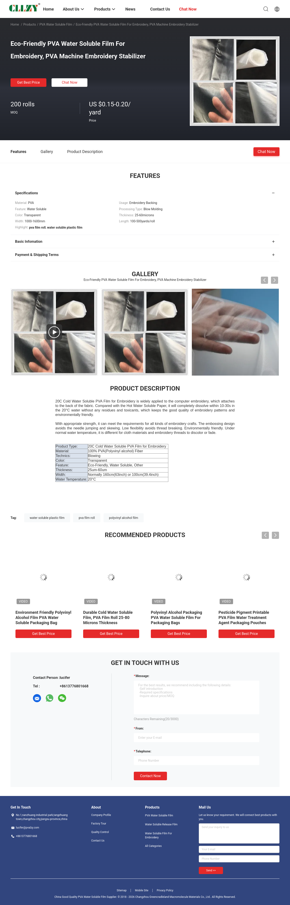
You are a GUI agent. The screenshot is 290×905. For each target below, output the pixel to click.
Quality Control (100, 832)
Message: (142, 676)
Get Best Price (28, 82)
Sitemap (122, 890)
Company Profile (101, 815)
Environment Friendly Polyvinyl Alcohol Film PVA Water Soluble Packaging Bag (43, 617)
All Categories (153, 846)
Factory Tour (98, 823)
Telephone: (143, 751)
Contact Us (97, 840)
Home (15, 24)
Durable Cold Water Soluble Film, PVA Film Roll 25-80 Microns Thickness (108, 617)
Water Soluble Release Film (161, 824)
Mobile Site (141, 890)
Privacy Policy (165, 890)
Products (29, 24)
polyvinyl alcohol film (123, 518)
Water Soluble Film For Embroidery (158, 835)
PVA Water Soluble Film (55, 24)
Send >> (211, 870)
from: (140, 728)
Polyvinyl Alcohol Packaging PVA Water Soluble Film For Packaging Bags (176, 617)
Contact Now (150, 776)
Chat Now (70, 82)
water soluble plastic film (47, 518)
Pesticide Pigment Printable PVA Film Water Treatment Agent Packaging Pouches (244, 617)
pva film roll (87, 518)
